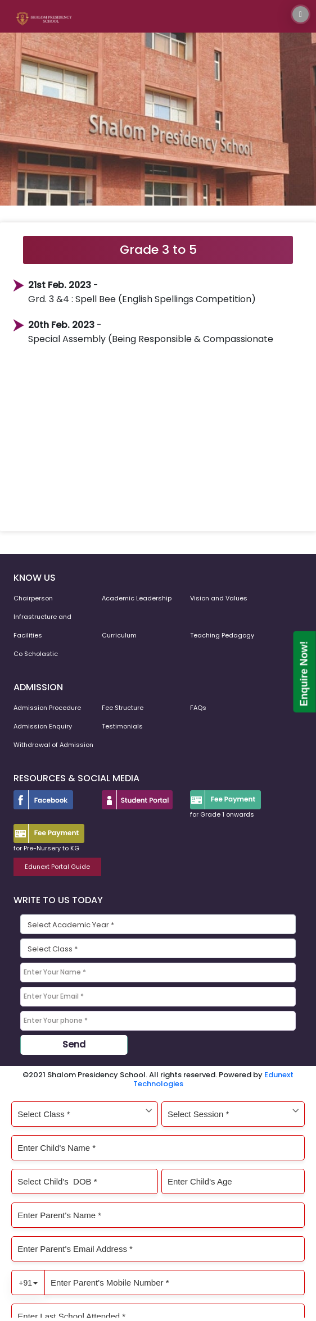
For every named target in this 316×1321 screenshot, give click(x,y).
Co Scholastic (35, 653)
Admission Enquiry (42, 726)
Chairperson (33, 598)
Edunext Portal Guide (57, 866)
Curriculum (119, 635)
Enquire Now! (304, 673)
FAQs (198, 707)
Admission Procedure (47, 707)
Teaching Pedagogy (222, 635)
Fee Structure (122, 707)
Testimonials (122, 726)
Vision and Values (218, 598)
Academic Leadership (136, 598)
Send (73, 1044)
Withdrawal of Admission (53, 744)
